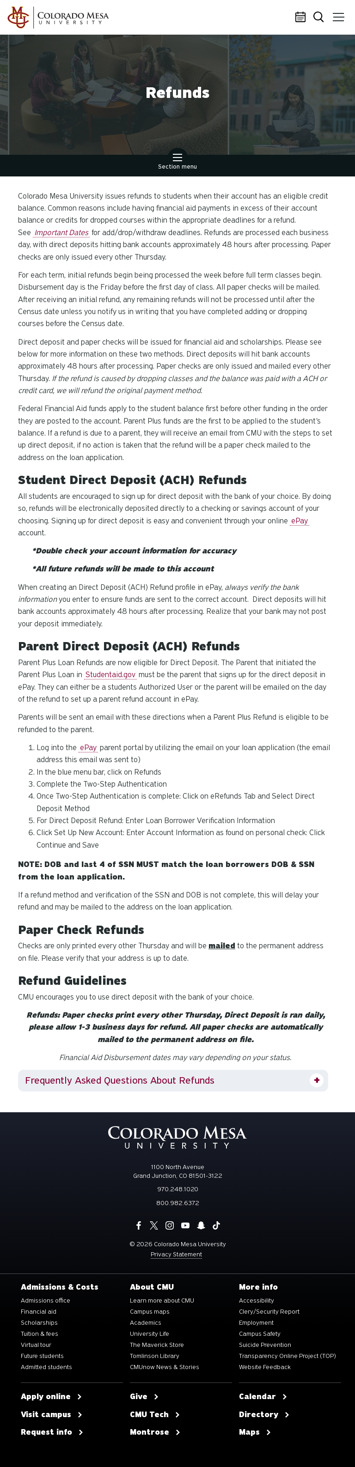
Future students (42, 1356)
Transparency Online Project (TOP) (287, 1356)
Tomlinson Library (154, 1356)
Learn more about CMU (162, 1300)
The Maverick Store (157, 1345)
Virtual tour (36, 1345)
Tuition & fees (39, 1334)
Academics (145, 1323)
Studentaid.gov (110, 674)
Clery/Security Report (269, 1311)
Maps (255, 1432)
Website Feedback (265, 1367)
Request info (52, 1432)
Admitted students (46, 1367)
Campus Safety (260, 1334)
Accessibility (256, 1300)
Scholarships (39, 1323)
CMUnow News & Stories (164, 1367)
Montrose (155, 1432)
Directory (264, 1415)
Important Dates (61, 232)
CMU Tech (155, 1415)
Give (144, 1397)
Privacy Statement (176, 1254)
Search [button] (320, 18)
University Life (149, 1334)
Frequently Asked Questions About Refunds (119, 1080)
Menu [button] (338, 14)
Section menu (177, 162)
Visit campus (52, 1415)
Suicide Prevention (265, 1345)
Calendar (302, 17)
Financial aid (38, 1311)
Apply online (51, 1397)
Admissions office (45, 1300)
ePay (299, 520)
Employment (256, 1323)
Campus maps (150, 1311)
